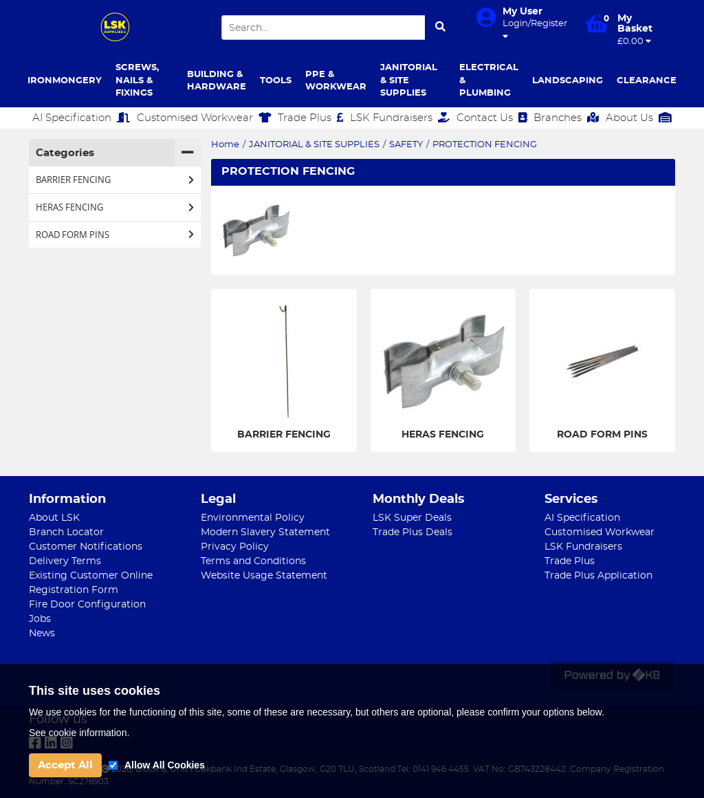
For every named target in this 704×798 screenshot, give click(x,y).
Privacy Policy (235, 547)
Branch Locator (66, 532)
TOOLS (276, 80)
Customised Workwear (204, 117)
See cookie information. (79, 732)
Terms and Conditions (253, 561)
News (42, 633)
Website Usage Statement (264, 576)
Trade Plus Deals (412, 532)
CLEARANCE (646, 80)
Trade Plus (310, 117)
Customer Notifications (85, 547)
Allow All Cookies (164, 764)
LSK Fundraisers (400, 117)
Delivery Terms (65, 561)
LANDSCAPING (567, 80)
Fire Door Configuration (87, 605)
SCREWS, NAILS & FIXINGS (137, 80)
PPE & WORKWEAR (335, 81)
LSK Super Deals (412, 518)
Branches (566, 117)
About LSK (54, 518)
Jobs (40, 619)
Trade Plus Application (598, 576)
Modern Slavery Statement (265, 532)
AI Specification (81, 117)
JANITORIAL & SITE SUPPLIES (408, 80)
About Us (639, 117)
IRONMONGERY (65, 80)
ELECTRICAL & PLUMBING (488, 80)
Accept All (65, 765)
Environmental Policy (253, 518)
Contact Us (491, 117)
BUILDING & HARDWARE (216, 81)
